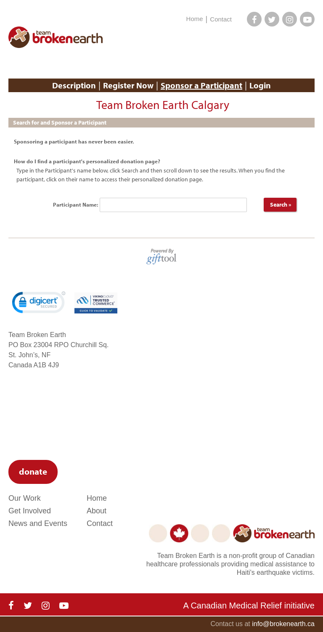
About (96, 511)
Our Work (24, 498)
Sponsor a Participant (201, 85)
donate (33, 471)
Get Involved (29, 511)
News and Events (37, 523)
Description (74, 85)
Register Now (128, 85)
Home (194, 18)
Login (260, 85)
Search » (280, 204)
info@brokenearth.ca (283, 623)
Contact (221, 19)
